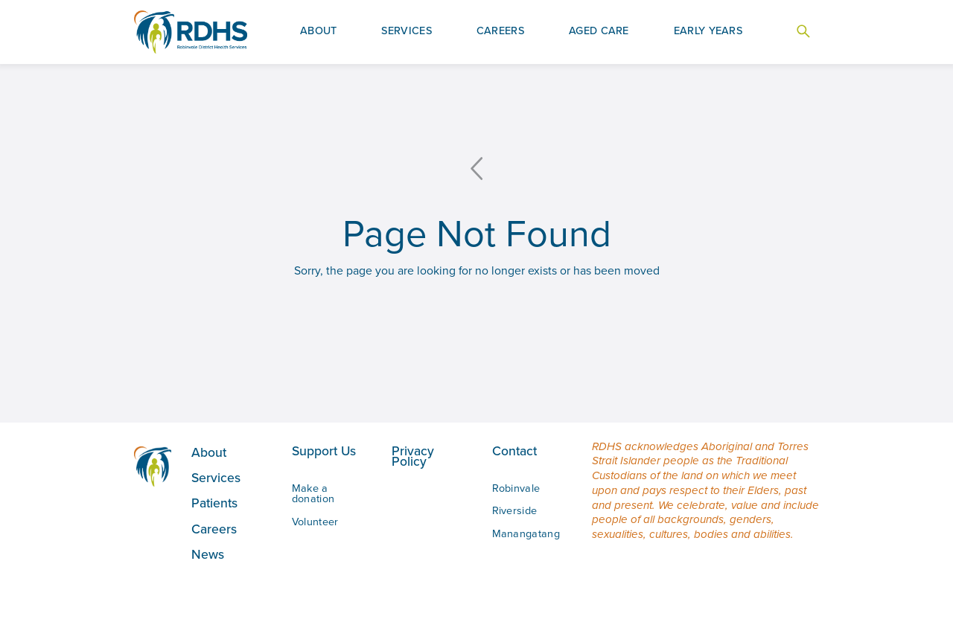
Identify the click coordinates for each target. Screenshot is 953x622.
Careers (214, 528)
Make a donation (313, 493)
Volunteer (315, 521)
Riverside (515, 510)
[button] (319, 32)
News (207, 554)
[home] (190, 32)
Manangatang (526, 533)
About (208, 452)
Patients (214, 502)
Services (215, 477)
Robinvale (516, 488)
